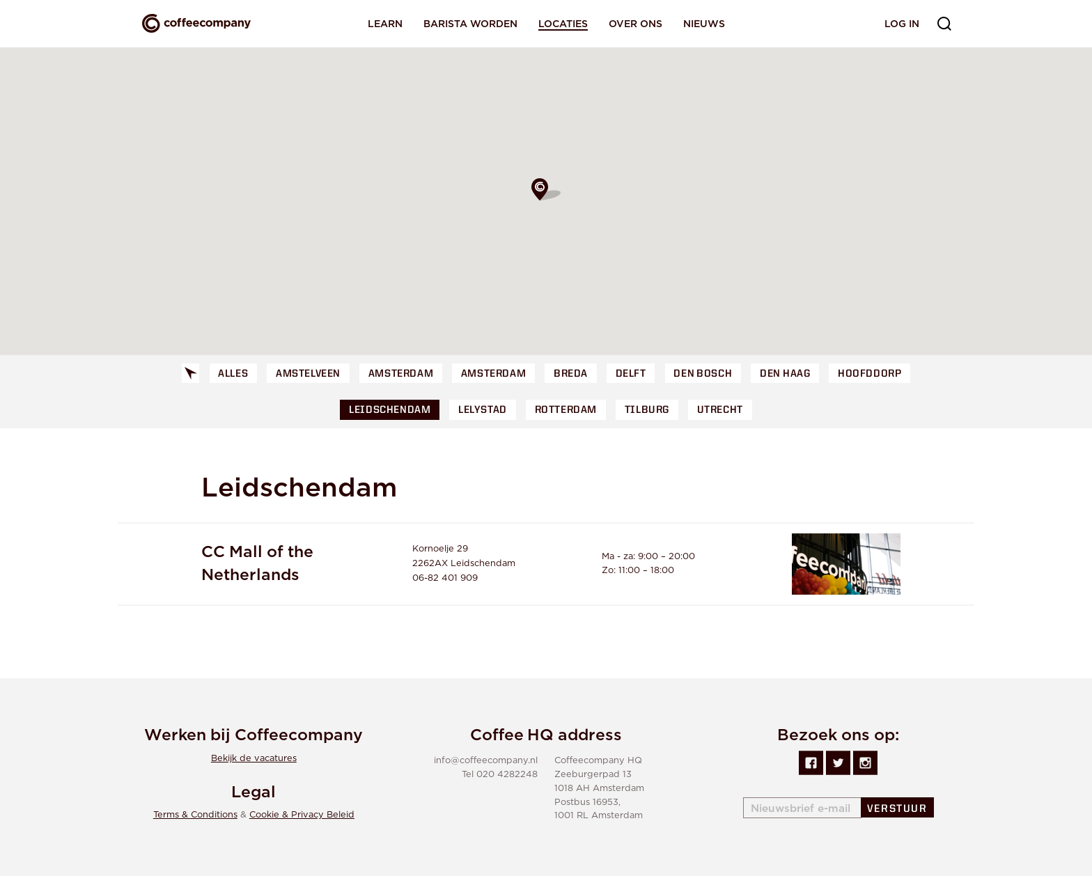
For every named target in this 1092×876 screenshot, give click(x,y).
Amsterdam (400, 374)
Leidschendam (389, 410)
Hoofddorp (869, 374)
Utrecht (720, 410)
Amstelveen (308, 374)
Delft (631, 374)
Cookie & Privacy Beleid (301, 815)
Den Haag (785, 374)
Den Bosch (702, 374)
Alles (233, 374)
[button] (546, 189)
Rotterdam (566, 410)
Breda (571, 374)
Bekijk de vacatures (254, 758)
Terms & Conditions (195, 815)
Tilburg (647, 410)
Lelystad (482, 410)
